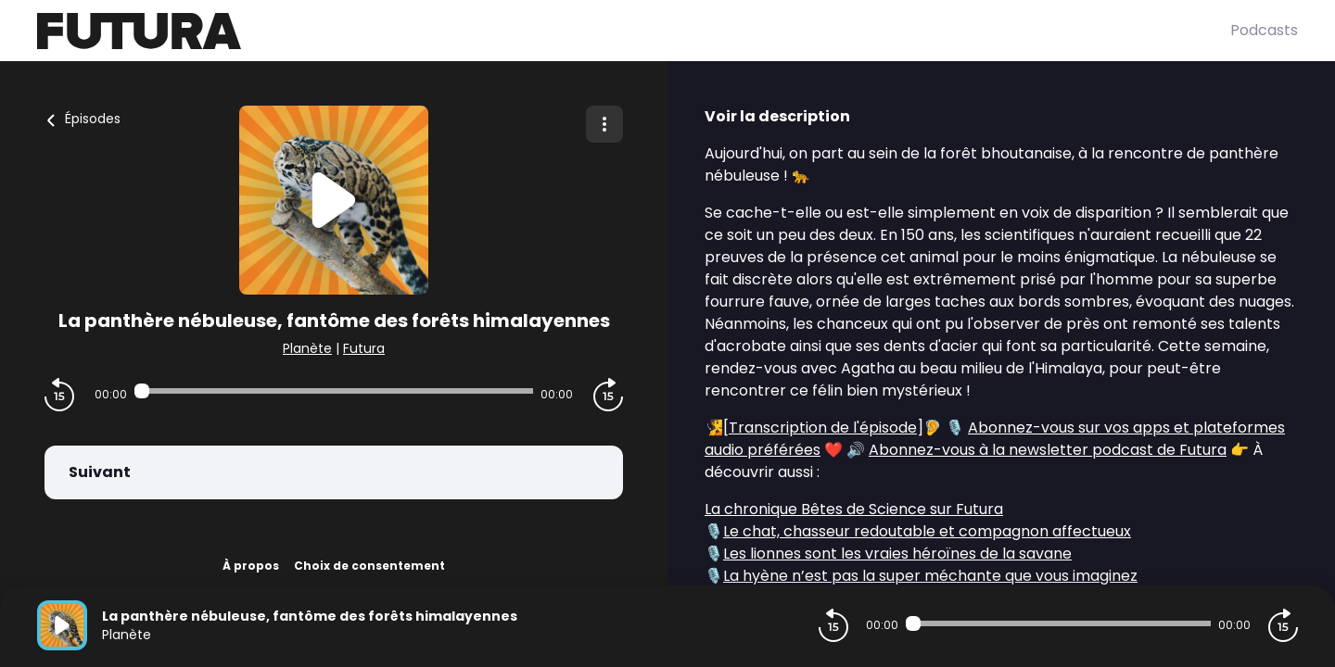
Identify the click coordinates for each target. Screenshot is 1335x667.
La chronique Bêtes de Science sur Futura (854, 509)
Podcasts (1264, 30)
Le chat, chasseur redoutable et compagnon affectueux (927, 531)
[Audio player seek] (333, 390)
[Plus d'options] (604, 124)
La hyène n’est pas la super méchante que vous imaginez (930, 575)
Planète (307, 348)
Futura (364, 348)
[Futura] (633, 31)
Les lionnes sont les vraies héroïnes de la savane (897, 553)
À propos (250, 565)
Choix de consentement (369, 565)
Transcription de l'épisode (823, 427)
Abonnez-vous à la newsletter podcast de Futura (1048, 449)
